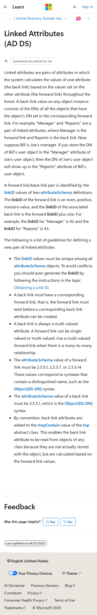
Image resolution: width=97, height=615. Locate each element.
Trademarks (13, 607)
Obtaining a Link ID (31, 287)
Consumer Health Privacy (24, 600)
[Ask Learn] (79, 18)
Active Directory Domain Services (40, 18)
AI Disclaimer (14, 585)
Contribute (12, 592)
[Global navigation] (5, 7)
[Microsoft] (48, 7)
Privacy (33, 592)
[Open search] (75, 7)
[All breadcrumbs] (8, 18)
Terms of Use (64, 600)
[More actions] (88, 18)
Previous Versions (45, 585)
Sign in (87, 6)
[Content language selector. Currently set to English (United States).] (27, 561)
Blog (68, 585)
